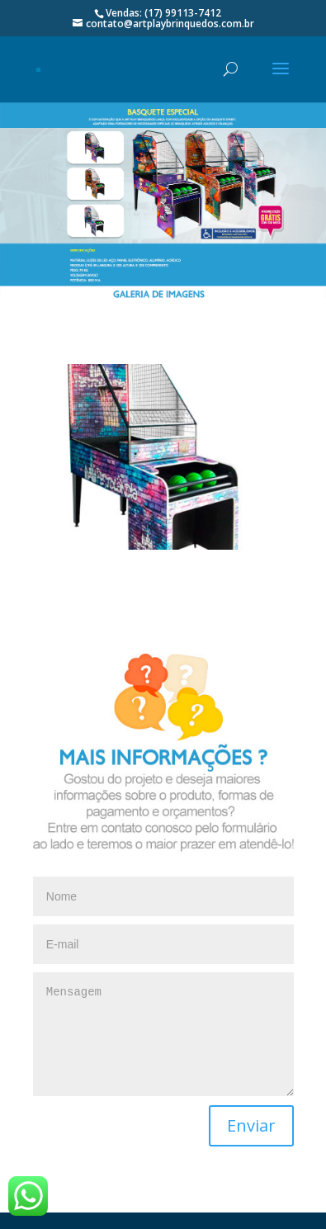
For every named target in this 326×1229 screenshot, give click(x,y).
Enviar (251, 1125)
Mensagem (163, 1034)
